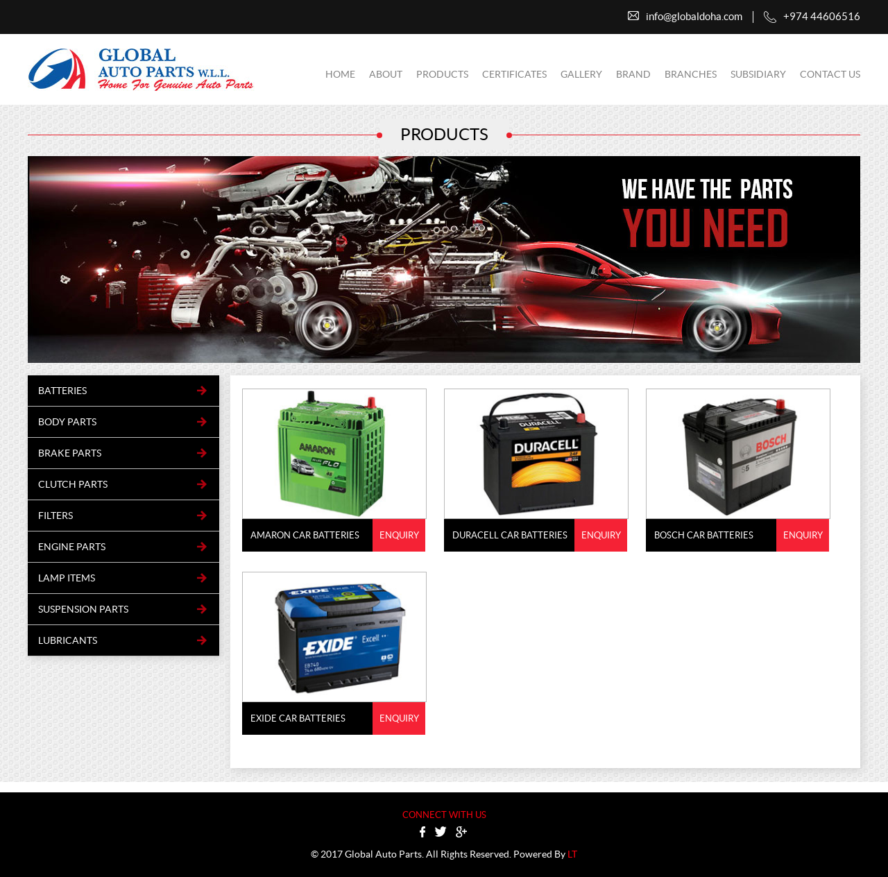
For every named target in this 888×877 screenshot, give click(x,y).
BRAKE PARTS (69, 453)
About (385, 74)
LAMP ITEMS (66, 578)
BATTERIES (62, 390)
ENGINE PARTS (71, 546)
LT (572, 854)
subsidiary (758, 74)
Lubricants (67, 640)
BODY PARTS (67, 421)
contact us (830, 74)
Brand (633, 74)
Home (340, 74)
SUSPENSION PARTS (83, 609)
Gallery (581, 74)
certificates (514, 74)
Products (442, 74)
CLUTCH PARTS (73, 484)
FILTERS (55, 515)
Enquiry (399, 535)
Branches (691, 74)
